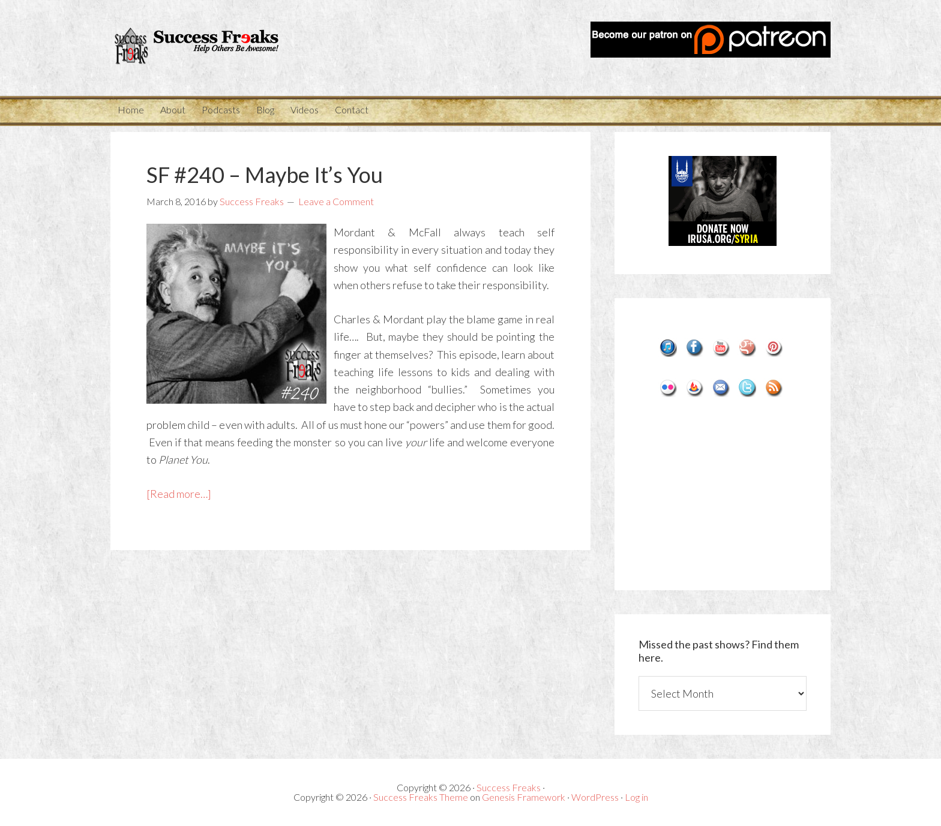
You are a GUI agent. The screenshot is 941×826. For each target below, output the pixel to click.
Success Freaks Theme (420, 797)
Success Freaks (218, 48)
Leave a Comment (336, 201)
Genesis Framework (523, 797)
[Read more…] (178, 493)
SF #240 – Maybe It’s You (264, 174)
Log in (636, 797)
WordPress (595, 797)
